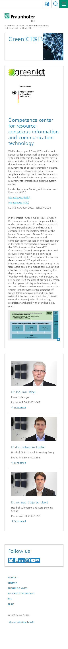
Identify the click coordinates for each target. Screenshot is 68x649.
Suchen (56, 4)
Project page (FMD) (18, 202)
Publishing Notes (17, 588)
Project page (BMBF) (19, 197)
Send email (20, 407)
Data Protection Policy (21, 593)
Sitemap (12, 583)
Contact (13, 577)
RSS (10, 599)
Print (11, 604)
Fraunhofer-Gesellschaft (22, 622)
